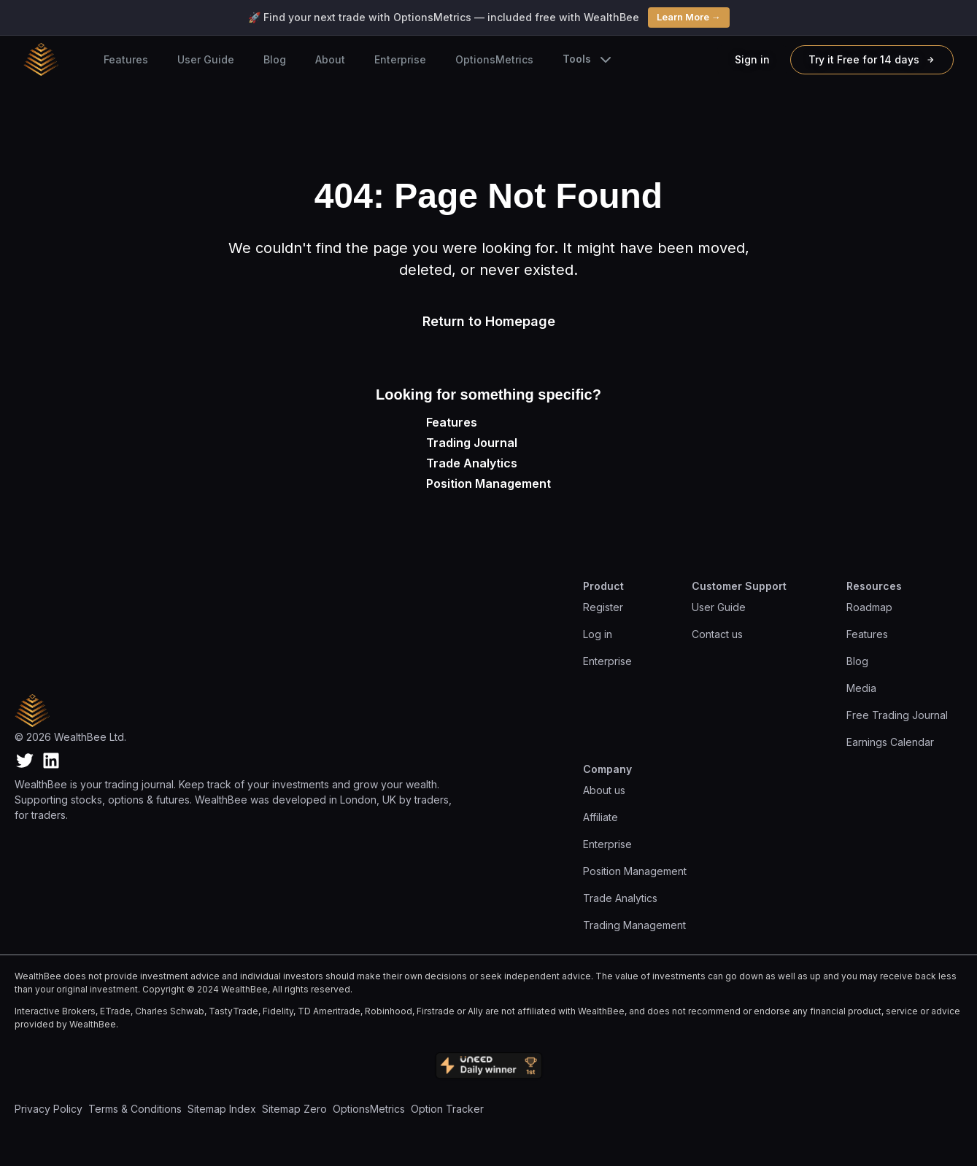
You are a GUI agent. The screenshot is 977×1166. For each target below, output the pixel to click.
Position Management (488, 483)
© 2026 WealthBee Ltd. (70, 737)
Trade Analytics (471, 463)
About (330, 59)
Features (126, 59)
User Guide (205, 59)
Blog (274, 59)
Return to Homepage (488, 321)
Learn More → (689, 17)
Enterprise (400, 59)
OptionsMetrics (494, 59)
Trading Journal (471, 442)
